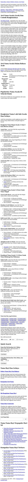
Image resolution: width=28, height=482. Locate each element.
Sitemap (2, 9)
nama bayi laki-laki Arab (13, 68)
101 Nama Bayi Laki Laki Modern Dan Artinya (15, 437)
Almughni (6, 247)
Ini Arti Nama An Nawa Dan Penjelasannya (14, 475)
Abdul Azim (6, 309)
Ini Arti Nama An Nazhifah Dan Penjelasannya (15, 461)
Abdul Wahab (7, 237)
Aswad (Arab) (4, 323)
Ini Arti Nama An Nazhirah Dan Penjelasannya (15, 458)
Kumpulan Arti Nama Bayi (10, 444)
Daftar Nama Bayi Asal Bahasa (10, 371)
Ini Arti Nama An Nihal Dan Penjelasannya (14, 453)
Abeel (5, 308)
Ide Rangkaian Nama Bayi (8, 393)
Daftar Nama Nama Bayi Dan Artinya (13, 439)
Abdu (5, 226)
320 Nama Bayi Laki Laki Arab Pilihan (13, 436)
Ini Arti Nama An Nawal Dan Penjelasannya (14, 469)
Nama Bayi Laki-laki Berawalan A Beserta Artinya (12, 10)
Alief (5, 170)
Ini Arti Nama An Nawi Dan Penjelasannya (14, 464)
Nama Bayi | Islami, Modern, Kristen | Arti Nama (12, 1)
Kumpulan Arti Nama (7, 381)
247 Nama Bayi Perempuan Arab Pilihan (13, 435)
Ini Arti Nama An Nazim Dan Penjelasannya (14, 456)
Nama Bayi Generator (7, 403)
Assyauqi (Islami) (21, 320)
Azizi (5, 181)
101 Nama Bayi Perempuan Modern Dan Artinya (15, 440)
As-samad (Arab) (21, 318)
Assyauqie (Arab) (5, 321)
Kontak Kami (4, 480)
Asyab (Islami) (4, 325)
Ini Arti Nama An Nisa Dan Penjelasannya (14, 450)
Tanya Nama (9, 9)
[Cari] (25, 419)
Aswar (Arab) (19, 323)
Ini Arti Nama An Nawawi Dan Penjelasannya (15, 466)
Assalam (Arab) (4, 318)
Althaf (5, 185)
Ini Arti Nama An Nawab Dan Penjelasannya (14, 472)
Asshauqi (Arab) (4, 320)
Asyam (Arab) (12, 325)
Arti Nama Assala (5, 20)
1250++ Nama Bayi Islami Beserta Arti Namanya (15, 433)
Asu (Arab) (21, 321)
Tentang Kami (19, 478)
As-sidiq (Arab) (13, 320)
